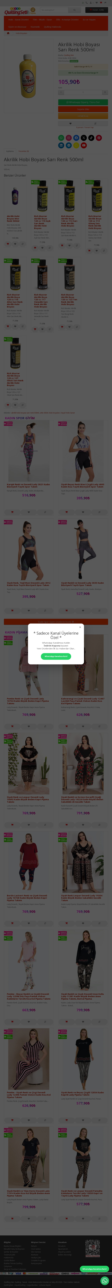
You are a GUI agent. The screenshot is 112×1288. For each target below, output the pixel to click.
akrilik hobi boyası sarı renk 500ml (25, 413)
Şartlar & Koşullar (11, 1252)
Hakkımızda (8, 1257)
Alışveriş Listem (64, 1252)
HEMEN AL (83, 115)
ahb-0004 (44, 413)
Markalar (34, 1254)
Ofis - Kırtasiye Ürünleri (67, 19)
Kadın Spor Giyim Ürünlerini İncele (56, 621)
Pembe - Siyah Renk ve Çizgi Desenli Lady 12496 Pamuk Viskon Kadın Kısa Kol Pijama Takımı (29, 1095)
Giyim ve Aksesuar (17, 27)
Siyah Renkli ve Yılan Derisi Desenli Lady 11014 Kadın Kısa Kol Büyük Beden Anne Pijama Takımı (28, 1193)
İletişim (34, 1246)
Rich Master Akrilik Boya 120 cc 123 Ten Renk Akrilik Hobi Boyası (69, 299)
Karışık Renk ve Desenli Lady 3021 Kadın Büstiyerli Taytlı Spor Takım (28, 485)
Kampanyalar (36, 1263)
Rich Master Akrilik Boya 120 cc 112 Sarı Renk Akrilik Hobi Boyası (69, 221)
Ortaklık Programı (38, 1260)
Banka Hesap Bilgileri (12, 1246)
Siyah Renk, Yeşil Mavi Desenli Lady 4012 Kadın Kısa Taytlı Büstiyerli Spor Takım (28, 584)
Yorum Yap (89, 127)
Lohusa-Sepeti (45, 1285)
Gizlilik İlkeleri (9, 1260)
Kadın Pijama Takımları (25, 632)
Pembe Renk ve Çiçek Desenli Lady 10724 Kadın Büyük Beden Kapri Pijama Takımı (28, 701)
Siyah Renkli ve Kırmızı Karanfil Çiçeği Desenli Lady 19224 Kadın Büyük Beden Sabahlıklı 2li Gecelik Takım (82, 799)
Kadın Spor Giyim (20, 418)
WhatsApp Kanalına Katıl (94, 1269)
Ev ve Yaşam (89, 19)
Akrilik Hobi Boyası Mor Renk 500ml (13, 218)
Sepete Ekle (83, 109)
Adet (60, 87)
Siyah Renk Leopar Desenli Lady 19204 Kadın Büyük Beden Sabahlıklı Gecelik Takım (81, 898)
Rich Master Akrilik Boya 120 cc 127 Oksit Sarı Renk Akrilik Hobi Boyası (15, 379)
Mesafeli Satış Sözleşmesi (14, 1249)
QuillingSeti (8, 1285)
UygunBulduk (32, 1285)
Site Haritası (36, 1252)
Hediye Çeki (36, 1257)
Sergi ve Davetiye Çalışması (15, 1269)
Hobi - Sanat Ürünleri (18, 19)
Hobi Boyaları (21, 33)
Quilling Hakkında (52, 27)
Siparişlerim (63, 1249)
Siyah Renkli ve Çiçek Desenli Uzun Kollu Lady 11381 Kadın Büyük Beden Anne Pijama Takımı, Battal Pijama (82, 996)
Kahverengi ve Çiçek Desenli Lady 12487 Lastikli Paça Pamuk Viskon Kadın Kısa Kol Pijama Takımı (82, 701)
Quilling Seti (69, 55)
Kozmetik (35, 27)
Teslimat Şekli (9, 1254)
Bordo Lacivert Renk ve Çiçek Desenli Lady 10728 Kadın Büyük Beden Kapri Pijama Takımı (27, 898)
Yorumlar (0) (24, 151)
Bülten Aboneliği (65, 1254)
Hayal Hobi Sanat (68, 413)
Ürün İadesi (36, 1249)
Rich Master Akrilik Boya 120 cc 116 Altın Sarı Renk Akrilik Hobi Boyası (15, 300)
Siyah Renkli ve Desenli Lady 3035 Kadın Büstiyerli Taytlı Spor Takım (82, 584)
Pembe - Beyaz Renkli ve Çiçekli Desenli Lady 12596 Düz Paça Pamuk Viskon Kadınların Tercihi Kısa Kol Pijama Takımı (28, 996)
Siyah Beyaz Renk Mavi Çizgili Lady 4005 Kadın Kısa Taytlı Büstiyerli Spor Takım (82, 485)
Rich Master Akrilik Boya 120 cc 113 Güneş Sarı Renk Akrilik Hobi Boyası (94, 222)
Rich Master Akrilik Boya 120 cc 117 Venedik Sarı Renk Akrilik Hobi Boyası (41, 300)
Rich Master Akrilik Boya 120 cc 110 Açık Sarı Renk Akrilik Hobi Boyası (42, 222)
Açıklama (10, 151)
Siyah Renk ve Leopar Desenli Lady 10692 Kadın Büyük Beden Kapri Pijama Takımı (28, 799)
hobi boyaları (54, 413)
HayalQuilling (19, 1285)
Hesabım (62, 1246)
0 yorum (79, 127)
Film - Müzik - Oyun (42, 19)
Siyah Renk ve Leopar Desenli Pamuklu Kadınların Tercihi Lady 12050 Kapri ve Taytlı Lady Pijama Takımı (81, 1193)
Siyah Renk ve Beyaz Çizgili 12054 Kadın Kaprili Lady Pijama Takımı (82, 1093)
